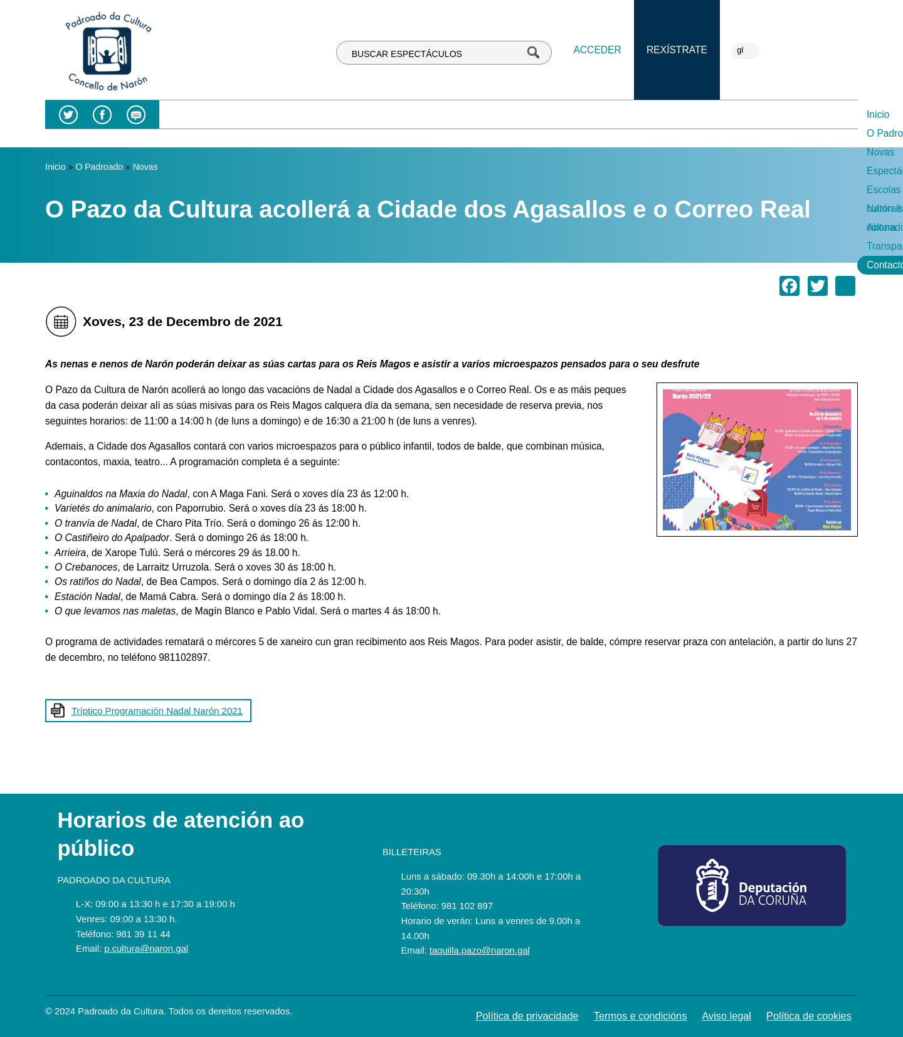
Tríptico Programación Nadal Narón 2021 (157, 710)
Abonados (687, 114)
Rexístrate (677, 50)
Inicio (262, 114)
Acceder (597, 50)
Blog (136, 114)
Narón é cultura (613, 114)
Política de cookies (809, 1015)
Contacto (829, 114)
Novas (378, 114)
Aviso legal (726, 1015)
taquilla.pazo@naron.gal (480, 950)
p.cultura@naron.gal (146, 949)
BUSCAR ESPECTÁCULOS (407, 54)
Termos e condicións (640, 1015)
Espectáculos (440, 114)
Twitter (68, 114)
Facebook (102, 114)
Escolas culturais (524, 114)
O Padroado (319, 114)
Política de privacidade (527, 1015)
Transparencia (759, 114)
